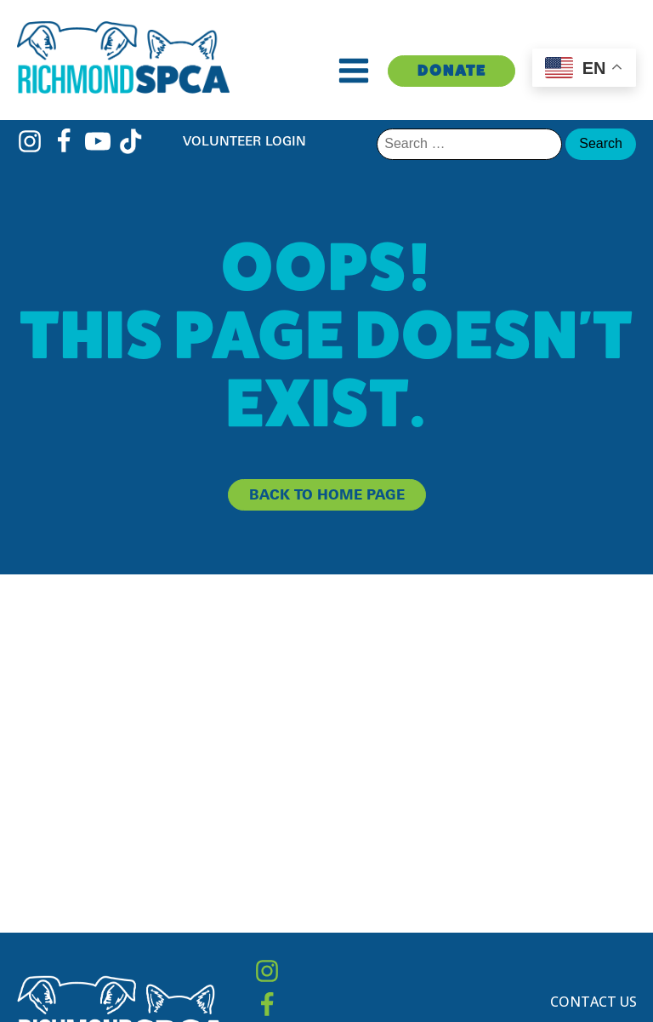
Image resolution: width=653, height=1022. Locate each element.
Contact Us (593, 1001)
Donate (451, 70)
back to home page (327, 494)
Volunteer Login (244, 141)
